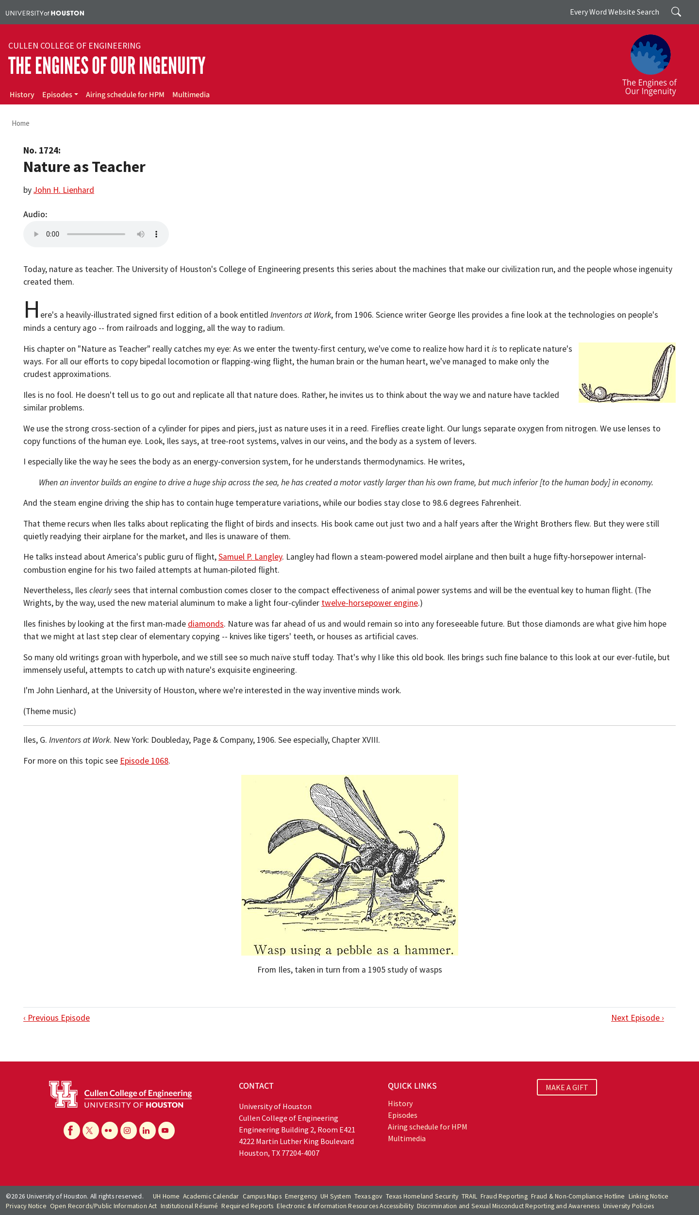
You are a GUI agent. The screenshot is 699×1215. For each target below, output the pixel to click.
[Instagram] (128, 1130)
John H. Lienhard (63, 190)
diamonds (206, 623)
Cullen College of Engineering (74, 45)
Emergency (301, 1196)
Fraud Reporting (504, 1196)
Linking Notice (649, 1196)
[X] (91, 1130)
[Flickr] (109, 1130)
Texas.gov (368, 1196)
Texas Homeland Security (422, 1196)
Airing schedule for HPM (125, 94)
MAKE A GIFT (567, 1087)
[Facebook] (72, 1130)
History (22, 94)
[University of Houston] (45, 12)
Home (21, 123)
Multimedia (191, 94)
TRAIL (469, 1196)
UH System (335, 1196)
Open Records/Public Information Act (103, 1206)
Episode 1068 (144, 760)
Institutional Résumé (189, 1206)
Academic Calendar (211, 1196)
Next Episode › (637, 1017)
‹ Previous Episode (56, 1017)
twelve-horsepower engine (369, 603)
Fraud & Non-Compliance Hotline (578, 1196)
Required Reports (247, 1206)
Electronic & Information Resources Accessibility (345, 1206)
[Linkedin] (147, 1130)
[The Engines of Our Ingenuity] (655, 61)
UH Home (166, 1196)
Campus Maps (262, 1196)
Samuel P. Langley (250, 556)
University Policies (628, 1206)
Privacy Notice (26, 1206)
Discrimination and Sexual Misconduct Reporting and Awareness (508, 1206)
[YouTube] (166, 1130)
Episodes (57, 94)
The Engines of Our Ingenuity (106, 65)
